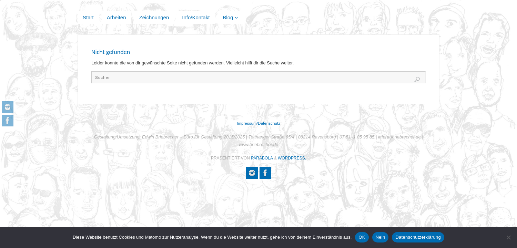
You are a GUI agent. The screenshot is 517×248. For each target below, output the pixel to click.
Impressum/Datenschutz (258, 123)
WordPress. (292, 158)
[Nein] (508, 237)
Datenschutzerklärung (417, 237)
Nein (380, 237)
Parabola (262, 158)
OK (361, 237)
